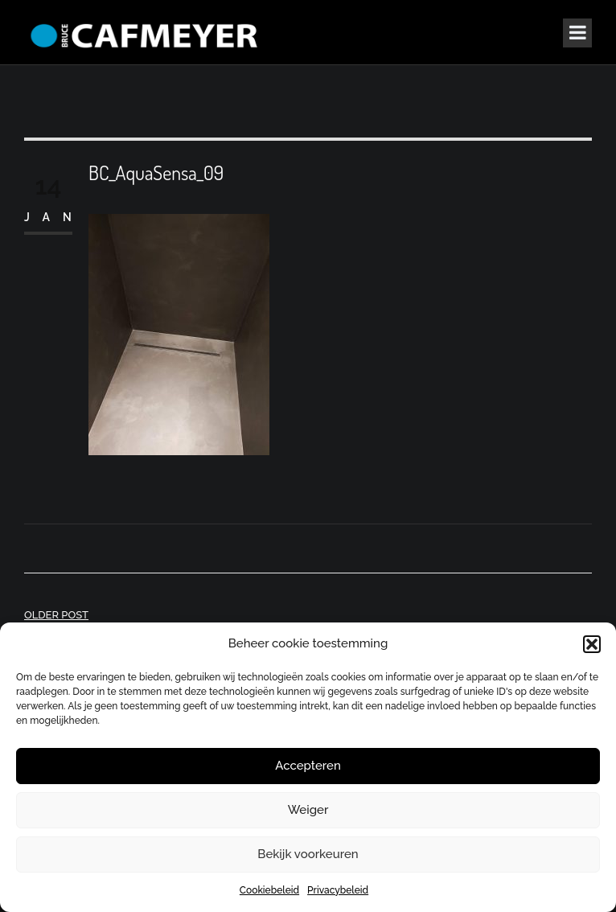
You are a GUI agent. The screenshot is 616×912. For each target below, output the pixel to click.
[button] (592, 644)
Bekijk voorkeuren (307, 854)
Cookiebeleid (269, 890)
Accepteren (308, 765)
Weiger (308, 810)
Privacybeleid (337, 890)
